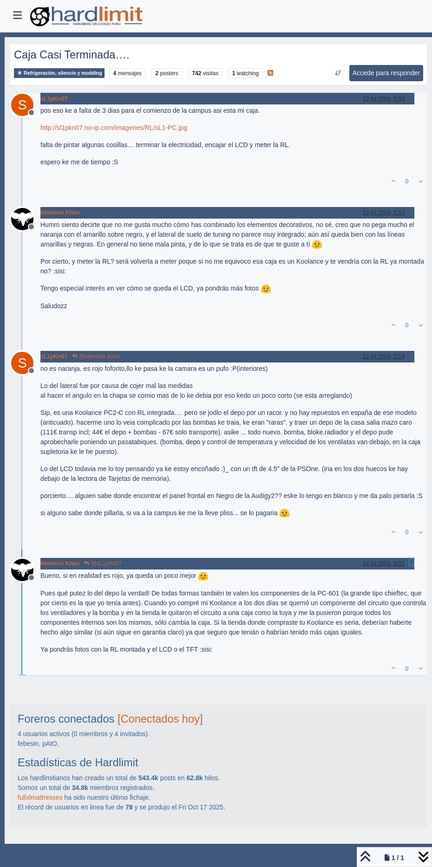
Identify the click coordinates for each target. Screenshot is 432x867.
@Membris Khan (96, 356)
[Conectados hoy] (160, 719)
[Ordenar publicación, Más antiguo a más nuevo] (338, 73)
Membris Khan (59, 212)
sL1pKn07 (54, 99)
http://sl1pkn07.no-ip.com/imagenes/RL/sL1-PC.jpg (113, 127)
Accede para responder (386, 73)
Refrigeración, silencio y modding (59, 73)
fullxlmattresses (40, 797)
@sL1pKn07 (103, 563)
